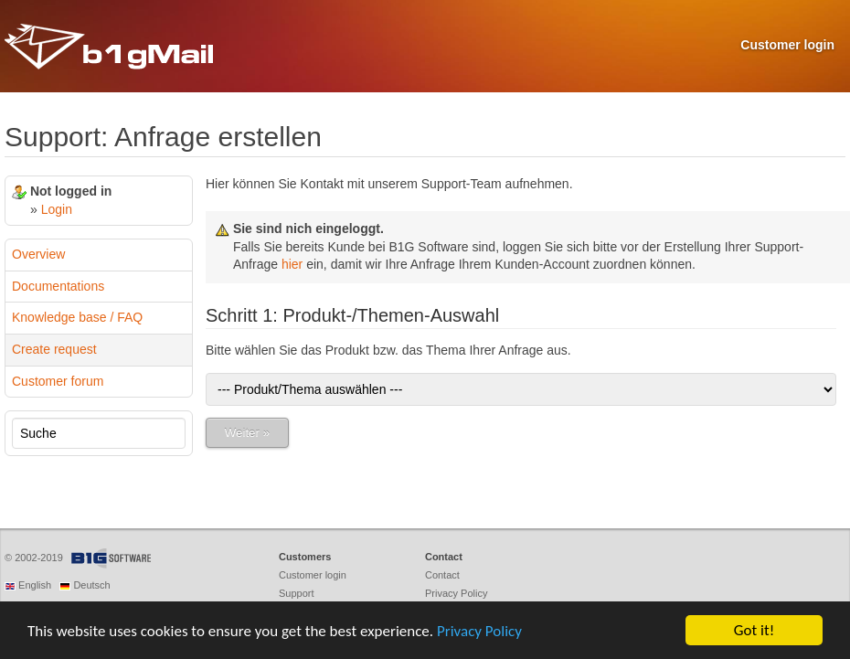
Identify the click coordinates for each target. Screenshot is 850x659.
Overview (38, 254)
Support (296, 593)
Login (56, 209)
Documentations (58, 286)
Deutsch (91, 584)
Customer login (787, 44)
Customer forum (57, 381)
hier (292, 264)
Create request (54, 349)
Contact (442, 574)
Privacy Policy (479, 631)
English (34, 584)
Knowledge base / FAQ (77, 317)
